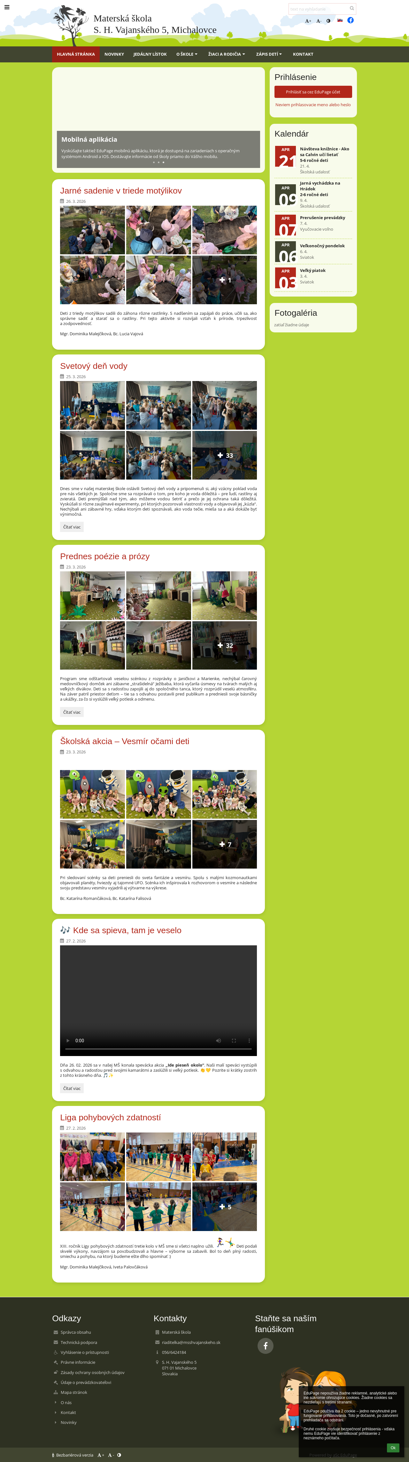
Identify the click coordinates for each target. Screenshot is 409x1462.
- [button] (318, 21)
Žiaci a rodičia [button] (227, 54)
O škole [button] (187, 54)
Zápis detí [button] (269, 54)
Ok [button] (393, 1448)
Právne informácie (78, 1362)
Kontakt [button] (303, 54)
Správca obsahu (76, 1332)
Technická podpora (79, 1342)
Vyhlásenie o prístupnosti (85, 1352)
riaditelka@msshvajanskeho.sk (191, 1342)
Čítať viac (72, 528)
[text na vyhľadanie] (322, 9)
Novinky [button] (114, 54)
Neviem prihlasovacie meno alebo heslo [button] (313, 104)
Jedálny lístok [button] (150, 54)
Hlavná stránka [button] (76, 54)
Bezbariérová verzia (73, 1455)
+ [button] (308, 21)
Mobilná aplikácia (89, 139)
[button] (340, 20)
